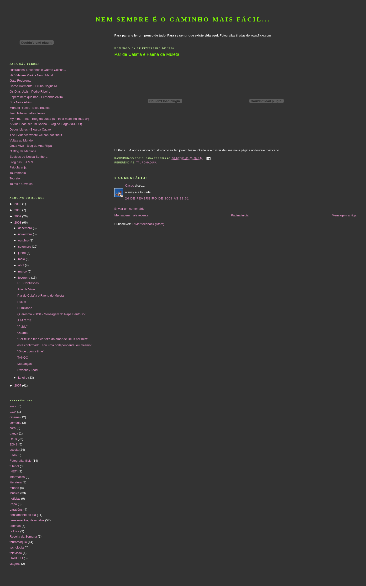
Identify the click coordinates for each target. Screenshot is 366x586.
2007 (18, 385)
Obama (22, 333)
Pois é (21, 301)
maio (22, 259)
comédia (15, 422)
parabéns (16, 509)
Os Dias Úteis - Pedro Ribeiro (30, 91)
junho (22, 253)
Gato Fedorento (20, 80)
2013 (18, 204)
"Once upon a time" (30, 351)
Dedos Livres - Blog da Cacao (30, 129)
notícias (15, 498)
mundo (14, 488)
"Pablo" (22, 326)
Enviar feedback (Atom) (148, 224)
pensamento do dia (23, 515)
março (23, 271)
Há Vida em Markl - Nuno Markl (31, 75)
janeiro (23, 377)
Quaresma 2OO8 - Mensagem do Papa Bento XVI (51, 314)
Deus (13, 439)
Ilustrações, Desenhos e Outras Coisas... (38, 70)
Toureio (15, 178)
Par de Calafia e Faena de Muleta (40, 295)
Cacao (129, 185)
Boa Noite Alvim (20, 102)
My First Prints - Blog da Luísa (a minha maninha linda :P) (49, 118)
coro (13, 428)
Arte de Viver (26, 289)
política (14, 531)
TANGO (22, 357)
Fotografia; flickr (20, 460)
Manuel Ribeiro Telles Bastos (29, 108)
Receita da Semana (23, 536)
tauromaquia (146, 162)
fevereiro (24, 277)
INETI (13, 471)
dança (14, 433)
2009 (18, 216)
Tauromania (18, 173)
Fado (13, 455)
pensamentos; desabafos (27, 520)
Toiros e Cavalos (21, 184)
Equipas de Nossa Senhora (28, 156)
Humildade (24, 308)
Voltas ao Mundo (21, 140)
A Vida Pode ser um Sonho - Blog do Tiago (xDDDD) (46, 124)
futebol (14, 466)
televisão (16, 553)
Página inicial (240, 215)
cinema (15, 417)
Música (14, 493)
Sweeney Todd (27, 370)
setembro (25, 246)
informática (17, 477)
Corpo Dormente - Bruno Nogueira (33, 86)
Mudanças (24, 364)
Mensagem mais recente (131, 215)
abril (21, 265)
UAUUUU (16, 558)
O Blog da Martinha (23, 151)
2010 (18, 210)
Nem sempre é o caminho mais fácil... (183, 19)
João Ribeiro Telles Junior (27, 113)
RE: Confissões (28, 283)
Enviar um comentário (129, 208)
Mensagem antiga (344, 215)
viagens (15, 563)
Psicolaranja (18, 167)
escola (14, 449)
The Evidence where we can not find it (36, 135)
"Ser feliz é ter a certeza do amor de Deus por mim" (52, 339)
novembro (25, 234)
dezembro (25, 228)
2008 (18, 222)
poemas (15, 526)
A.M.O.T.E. (24, 320)
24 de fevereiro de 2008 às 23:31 (157, 198)
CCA (13, 411)
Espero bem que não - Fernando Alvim (36, 97)
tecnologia (17, 547)
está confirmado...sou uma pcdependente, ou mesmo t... (56, 345)
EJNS (13, 444)
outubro (24, 240)
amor (13, 406)
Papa (13, 504)
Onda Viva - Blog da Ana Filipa (31, 145)
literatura (16, 482)
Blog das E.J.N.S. (22, 162)
